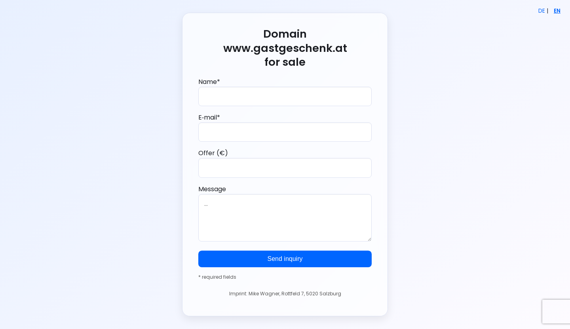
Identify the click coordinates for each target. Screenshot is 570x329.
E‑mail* (285, 127)
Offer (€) (285, 162)
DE (541, 11)
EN (557, 11)
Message (285, 213)
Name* (285, 91)
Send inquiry (285, 258)
